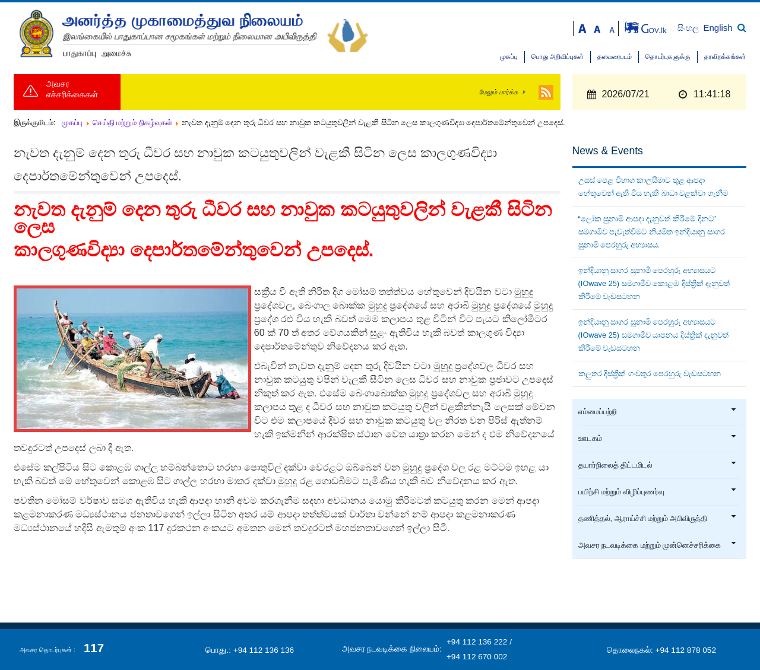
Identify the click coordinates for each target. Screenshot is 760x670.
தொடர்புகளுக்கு (668, 56)
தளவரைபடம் (614, 56)
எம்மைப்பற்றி (657, 412)
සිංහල (689, 28)
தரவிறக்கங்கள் (725, 56)
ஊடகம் (657, 438)
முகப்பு (509, 56)
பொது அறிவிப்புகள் (557, 56)
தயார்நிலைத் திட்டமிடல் (657, 465)
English (718, 28)
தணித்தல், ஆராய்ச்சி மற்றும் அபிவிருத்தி (657, 519)
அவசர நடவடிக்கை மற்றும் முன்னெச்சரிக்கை (657, 545)
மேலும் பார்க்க (498, 92)
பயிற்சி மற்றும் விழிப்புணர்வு (657, 492)
